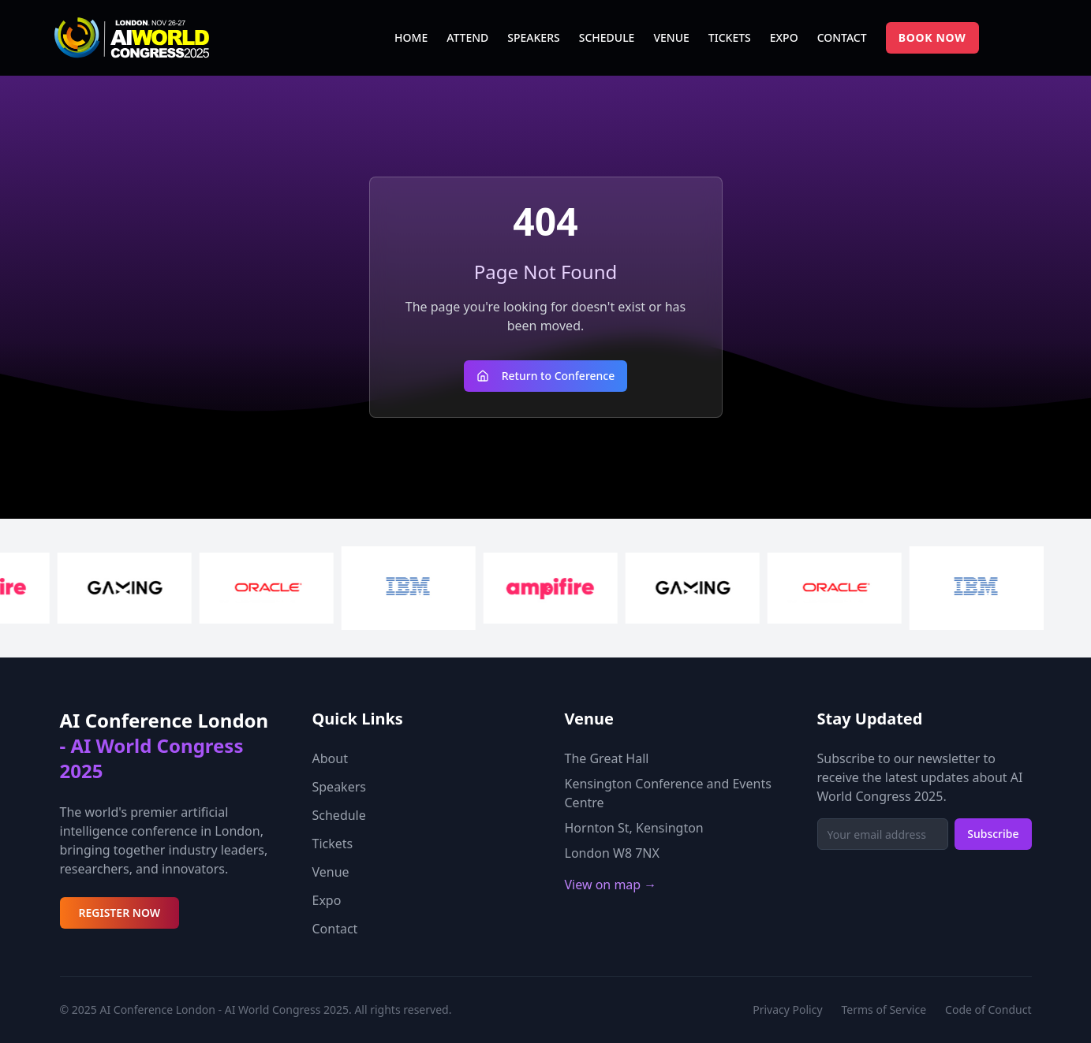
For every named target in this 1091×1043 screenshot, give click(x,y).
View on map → (611, 884)
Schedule (339, 815)
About (330, 758)
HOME (411, 37)
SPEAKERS (533, 37)
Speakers (339, 786)
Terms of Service (884, 1009)
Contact (335, 928)
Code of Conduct (988, 1009)
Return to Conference (545, 375)
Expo (327, 900)
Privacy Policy (787, 1009)
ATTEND (467, 37)
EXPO (784, 37)
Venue (330, 872)
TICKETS (729, 37)
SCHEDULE (607, 37)
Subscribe (992, 833)
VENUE (671, 37)
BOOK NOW (932, 37)
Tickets (332, 843)
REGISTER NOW (120, 912)
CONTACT (842, 37)
